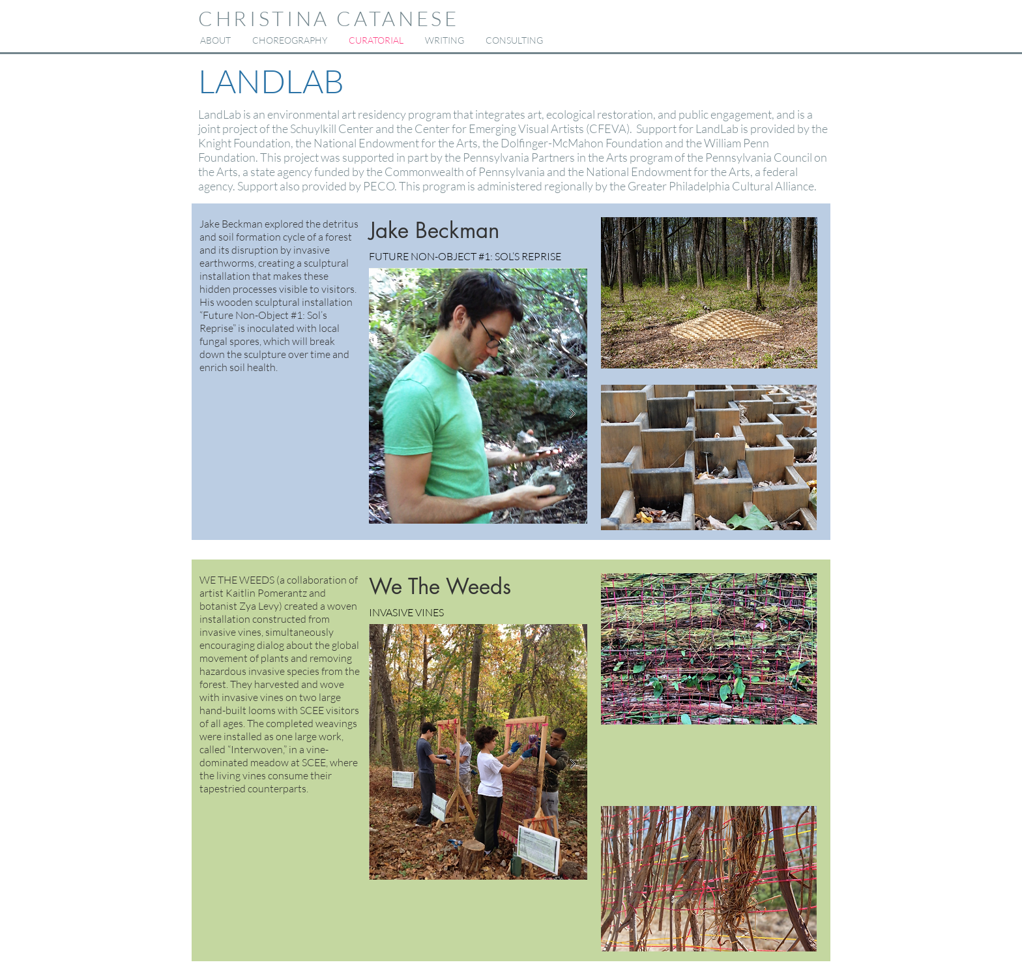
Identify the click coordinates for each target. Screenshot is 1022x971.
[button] (289, 40)
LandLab (219, 114)
